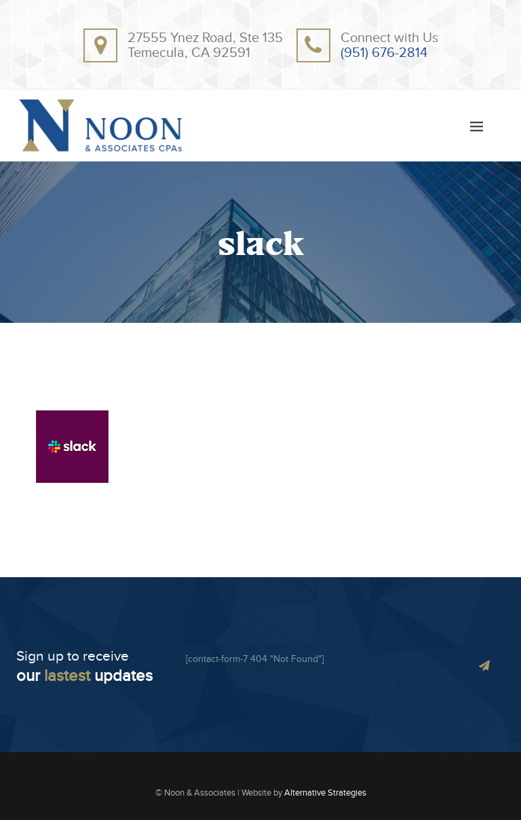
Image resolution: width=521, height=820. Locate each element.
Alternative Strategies (325, 792)
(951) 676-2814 (384, 53)
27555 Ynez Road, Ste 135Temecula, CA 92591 (205, 45)
